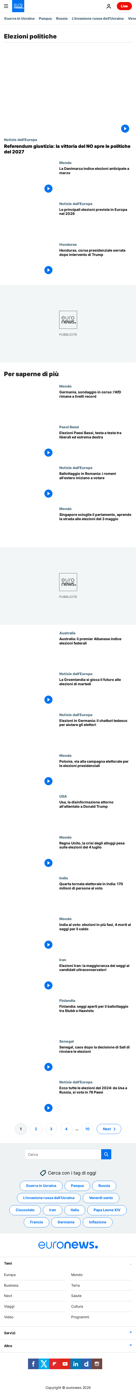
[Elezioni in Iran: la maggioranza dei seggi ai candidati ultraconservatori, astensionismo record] (95, 978)
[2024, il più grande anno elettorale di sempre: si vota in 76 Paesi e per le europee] (95, 1100)
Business (11, 1285)
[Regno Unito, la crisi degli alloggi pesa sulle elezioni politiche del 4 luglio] (95, 855)
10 (87, 1129)
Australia (67, 633)
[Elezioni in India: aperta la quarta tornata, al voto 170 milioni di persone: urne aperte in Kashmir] (95, 896)
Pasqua (45, 18)
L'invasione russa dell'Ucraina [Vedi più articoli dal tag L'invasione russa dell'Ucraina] (48, 1198)
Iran (62, 960)
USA (63, 796)
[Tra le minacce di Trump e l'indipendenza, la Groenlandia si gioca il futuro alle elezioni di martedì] (95, 692)
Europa (10, 1274)
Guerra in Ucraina (19, 18)
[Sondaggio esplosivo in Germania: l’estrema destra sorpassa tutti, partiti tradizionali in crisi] (95, 404)
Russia (62, 18)
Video (8, 1317)
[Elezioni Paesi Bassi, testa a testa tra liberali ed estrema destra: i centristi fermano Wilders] (95, 445)
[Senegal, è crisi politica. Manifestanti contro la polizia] (95, 1059)
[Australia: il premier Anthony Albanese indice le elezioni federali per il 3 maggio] (95, 651)
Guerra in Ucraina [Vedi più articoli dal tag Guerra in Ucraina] (41, 1185)
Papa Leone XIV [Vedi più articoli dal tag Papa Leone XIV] (107, 1210)
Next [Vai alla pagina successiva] (107, 1129)
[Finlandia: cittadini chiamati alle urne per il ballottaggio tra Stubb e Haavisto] (95, 1018)
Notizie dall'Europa (20, 139)
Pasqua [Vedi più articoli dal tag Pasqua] (77, 1185)
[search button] (106, 1154)
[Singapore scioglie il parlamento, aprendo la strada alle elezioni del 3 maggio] (95, 527)
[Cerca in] (68, 1154)
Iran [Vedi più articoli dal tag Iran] (52, 1210)
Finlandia (67, 1000)
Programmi (80, 1317)
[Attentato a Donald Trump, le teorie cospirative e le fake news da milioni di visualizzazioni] (95, 814)
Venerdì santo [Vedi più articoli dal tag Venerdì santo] (101, 1198)
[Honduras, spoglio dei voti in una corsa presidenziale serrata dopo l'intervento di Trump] (95, 262)
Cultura (77, 1306)
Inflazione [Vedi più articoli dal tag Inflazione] (97, 1222)
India (63, 878)
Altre (8, 1346)
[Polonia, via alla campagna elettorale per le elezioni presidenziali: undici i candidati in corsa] (95, 773)
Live (124, 6)
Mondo (65, 162)
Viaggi (9, 1306)
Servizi (9, 1333)
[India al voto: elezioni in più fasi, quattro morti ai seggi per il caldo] (95, 937)
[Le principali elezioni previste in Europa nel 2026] (95, 222)
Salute (76, 1295)
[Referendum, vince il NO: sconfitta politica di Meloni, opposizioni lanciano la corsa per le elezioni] (68, 149)
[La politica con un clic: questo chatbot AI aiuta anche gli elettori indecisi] (95, 733)
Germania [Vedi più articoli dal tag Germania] (66, 1222)
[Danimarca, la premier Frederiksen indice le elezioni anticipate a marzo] (95, 181)
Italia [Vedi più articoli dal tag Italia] (75, 1210)
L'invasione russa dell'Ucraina (98, 18)
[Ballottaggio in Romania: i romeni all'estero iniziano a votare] (95, 486)
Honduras (68, 244)
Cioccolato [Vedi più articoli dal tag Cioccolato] (25, 1210)
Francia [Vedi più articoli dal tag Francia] (36, 1222)
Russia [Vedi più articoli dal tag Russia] (104, 1185)
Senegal (66, 1041)
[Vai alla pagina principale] (18, 6)
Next (8, 1295)
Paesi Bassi (69, 427)
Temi (8, 1263)
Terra (75, 1285)
